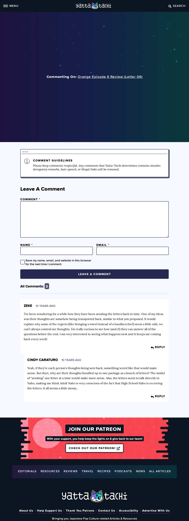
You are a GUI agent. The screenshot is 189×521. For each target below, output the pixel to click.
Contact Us (106, 510)
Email (102, 245)
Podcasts (123, 471)
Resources (50, 471)
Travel (88, 471)
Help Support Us (49, 510)
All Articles (160, 471)
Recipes (104, 471)
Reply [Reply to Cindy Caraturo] (158, 396)
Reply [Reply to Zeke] (158, 347)
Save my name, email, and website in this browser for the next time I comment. (58, 262)
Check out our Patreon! (94, 448)
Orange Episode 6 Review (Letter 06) (110, 76)
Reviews (71, 471)
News (140, 471)
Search (177, 6)
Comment (30, 199)
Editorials (27, 471)
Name (26, 245)
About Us (26, 510)
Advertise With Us (156, 510)
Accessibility (128, 510)
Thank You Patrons (80, 510)
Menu (10, 6)
